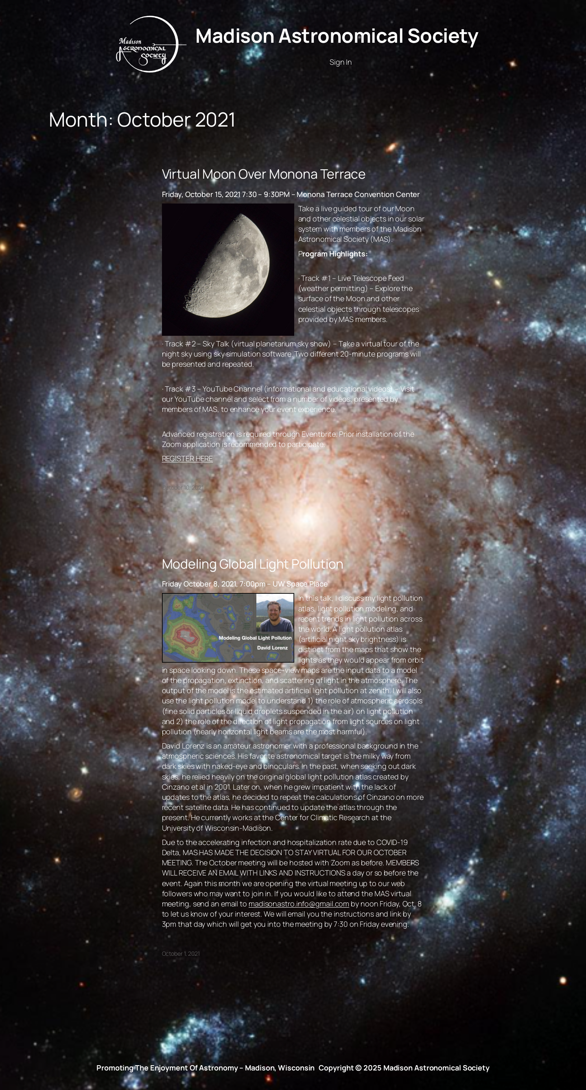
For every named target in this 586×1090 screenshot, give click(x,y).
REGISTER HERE (187, 458)
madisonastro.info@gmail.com (299, 903)
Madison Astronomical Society (336, 35)
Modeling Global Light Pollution (253, 563)
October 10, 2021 (182, 487)
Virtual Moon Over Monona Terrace (264, 173)
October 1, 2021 (181, 953)
